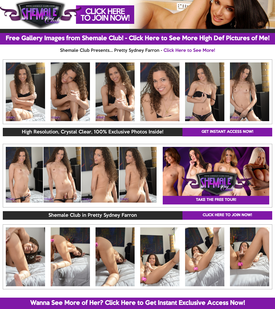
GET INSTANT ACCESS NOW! (227, 132)
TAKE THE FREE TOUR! (216, 200)
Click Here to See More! (189, 50)
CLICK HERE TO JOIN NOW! (227, 215)
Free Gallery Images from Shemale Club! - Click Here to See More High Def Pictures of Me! (137, 38)
